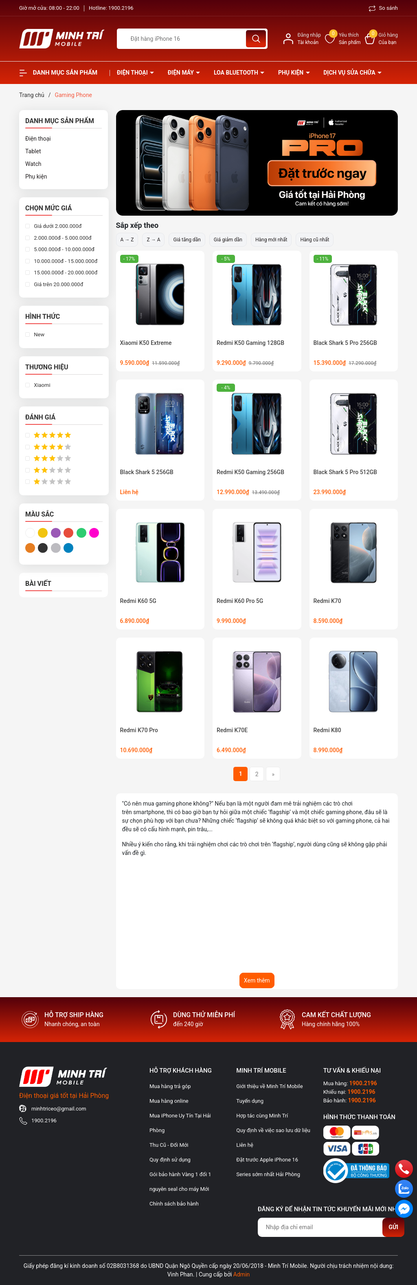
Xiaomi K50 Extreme (146, 343)
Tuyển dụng (249, 1101)
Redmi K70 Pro (139, 730)
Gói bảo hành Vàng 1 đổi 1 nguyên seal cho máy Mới (180, 1181)
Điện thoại (133, 72)
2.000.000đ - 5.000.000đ (62, 238)
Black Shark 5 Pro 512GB (345, 472)
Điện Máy (181, 72)
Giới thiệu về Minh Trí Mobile (269, 1086)
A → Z (127, 240)
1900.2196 (121, 8)
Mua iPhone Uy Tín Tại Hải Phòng (180, 1123)
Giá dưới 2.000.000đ (57, 226)
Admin (241, 1274)
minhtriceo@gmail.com (58, 1109)
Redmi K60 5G (138, 601)
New (38, 334)
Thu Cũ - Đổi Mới (168, 1145)
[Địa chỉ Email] (331, 1227)
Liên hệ (244, 1145)
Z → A (153, 240)
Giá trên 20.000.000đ (58, 284)
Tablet (33, 151)
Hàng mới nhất (271, 240)
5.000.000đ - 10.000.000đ (63, 249)
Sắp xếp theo (137, 225)
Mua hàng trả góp (170, 1086)
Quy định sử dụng (170, 1160)
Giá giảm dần (228, 240)
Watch (33, 164)
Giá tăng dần (186, 240)
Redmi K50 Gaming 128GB (250, 343)
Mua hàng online (169, 1101)
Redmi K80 (327, 730)
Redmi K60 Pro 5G (240, 601)
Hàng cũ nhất (314, 240)
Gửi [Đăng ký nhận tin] (393, 1227)
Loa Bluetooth (236, 72)
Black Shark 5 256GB (146, 472)
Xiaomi (41, 385)
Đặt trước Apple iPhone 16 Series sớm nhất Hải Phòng (268, 1167)
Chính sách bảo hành (174, 1204)
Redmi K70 (327, 601)
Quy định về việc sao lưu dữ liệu (273, 1130)
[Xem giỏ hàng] (381, 38)
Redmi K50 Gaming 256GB (250, 472)
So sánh (383, 8)
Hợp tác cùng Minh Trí (262, 1116)
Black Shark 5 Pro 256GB (345, 343)
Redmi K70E (232, 730)
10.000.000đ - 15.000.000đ (65, 261)
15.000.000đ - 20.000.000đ (65, 272)
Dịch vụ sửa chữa (350, 72)
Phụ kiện (291, 72)
